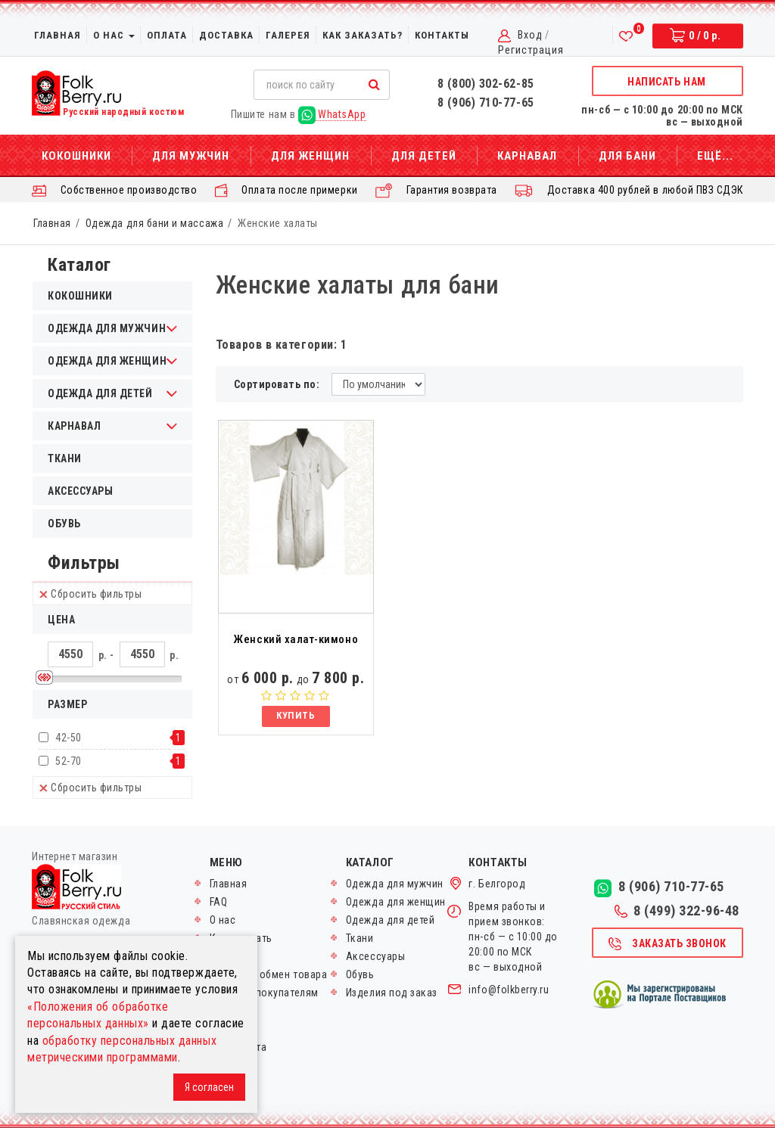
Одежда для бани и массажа (154, 223)
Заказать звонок (667, 944)
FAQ (219, 902)
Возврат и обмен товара (269, 974)
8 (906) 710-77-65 (485, 102)
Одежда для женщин (396, 902)
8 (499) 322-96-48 (677, 910)
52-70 (68, 761)
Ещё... (715, 156)
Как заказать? (362, 35)
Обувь (64, 523)
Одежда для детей (390, 920)
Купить (295, 715)
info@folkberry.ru (508, 990)
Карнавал (527, 156)
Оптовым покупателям (264, 993)
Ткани (65, 458)
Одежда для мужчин (395, 884)
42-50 (68, 738)
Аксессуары (80, 491)
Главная (57, 35)
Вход (530, 35)
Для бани (627, 156)
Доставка (226, 35)
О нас (114, 35)
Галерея (288, 35)
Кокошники (76, 156)
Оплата (167, 35)
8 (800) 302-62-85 (485, 83)
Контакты (442, 35)
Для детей (423, 156)
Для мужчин (190, 156)
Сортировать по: (277, 384)
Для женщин (310, 156)
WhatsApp (332, 114)
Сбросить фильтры (90, 594)
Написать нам (666, 82)
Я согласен (209, 1087)
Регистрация (531, 50)
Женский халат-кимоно (295, 639)
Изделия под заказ (391, 993)
